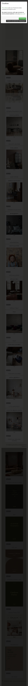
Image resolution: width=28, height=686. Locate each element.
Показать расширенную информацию (16, 21)
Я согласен (22, 18)
